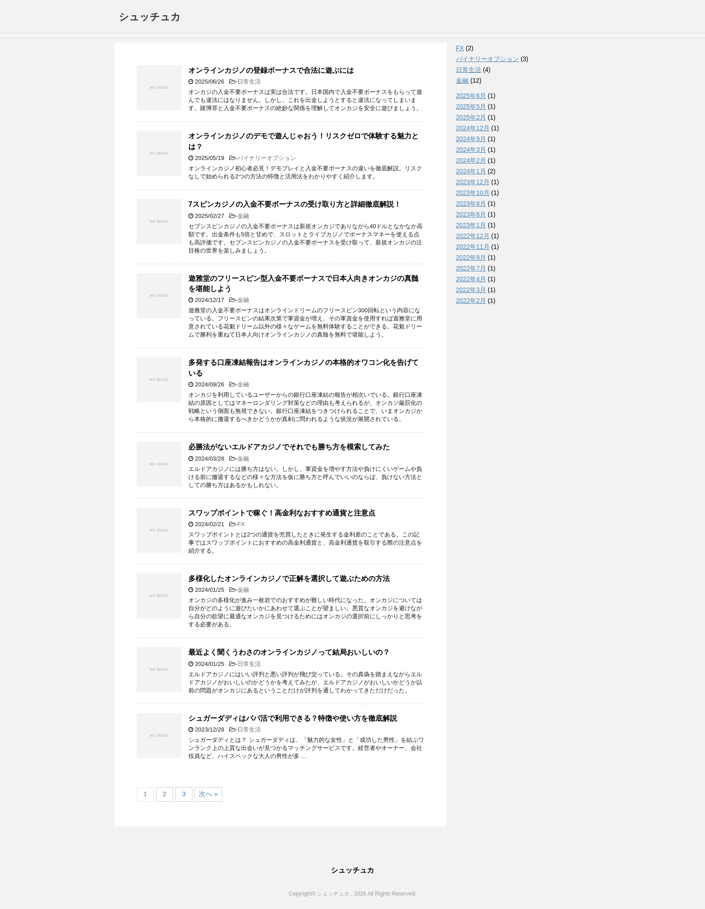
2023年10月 (473, 192)
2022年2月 (471, 300)
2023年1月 (471, 225)
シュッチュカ (150, 16)
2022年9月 (471, 257)
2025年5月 (471, 106)
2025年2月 (471, 117)
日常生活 (249, 81)
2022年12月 (473, 235)
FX (241, 524)
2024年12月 (473, 128)
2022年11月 (473, 246)
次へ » (208, 794)
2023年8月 (471, 203)
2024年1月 (471, 171)
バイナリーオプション (266, 158)
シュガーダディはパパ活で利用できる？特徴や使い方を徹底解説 (292, 718)
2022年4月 (471, 279)
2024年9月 (471, 138)
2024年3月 (471, 149)
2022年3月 (471, 289)
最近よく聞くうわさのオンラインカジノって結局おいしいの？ (289, 652)
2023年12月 (473, 182)
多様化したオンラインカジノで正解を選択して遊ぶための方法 (289, 578)
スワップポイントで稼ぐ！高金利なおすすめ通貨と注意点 (281, 513)
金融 (243, 216)
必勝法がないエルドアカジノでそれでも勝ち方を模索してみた (289, 447)
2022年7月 (471, 268)
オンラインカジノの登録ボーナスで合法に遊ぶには (271, 70)
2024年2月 (471, 160)
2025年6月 (471, 95)
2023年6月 (471, 214)
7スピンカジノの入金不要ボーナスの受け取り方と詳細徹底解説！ (294, 204)
